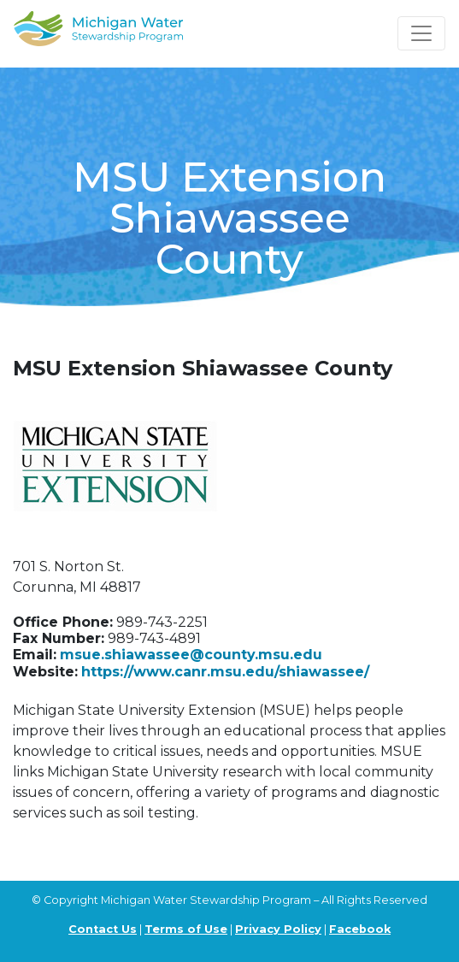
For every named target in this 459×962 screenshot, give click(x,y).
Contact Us (102, 929)
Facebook (360, 929)
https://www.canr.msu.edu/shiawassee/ (225, 672)
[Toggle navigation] (421, 33)
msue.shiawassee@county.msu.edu (191, 654)
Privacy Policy (278, 929)
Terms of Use (185, 929)
